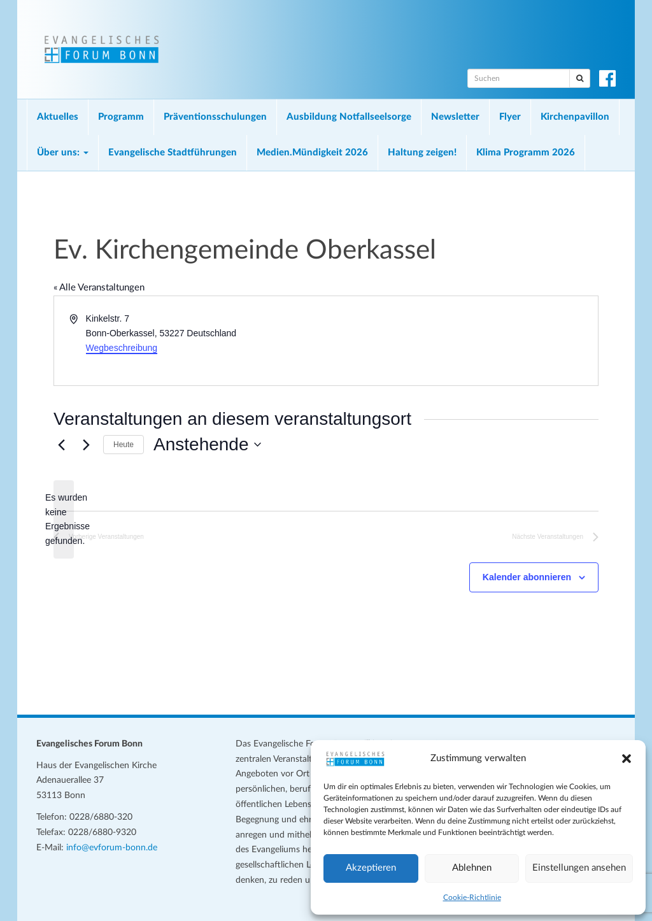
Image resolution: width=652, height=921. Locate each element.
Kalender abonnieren (527, 577)
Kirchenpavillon (575, 117)
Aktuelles (57, 117)
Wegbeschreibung (122, 348)
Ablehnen (472, 868)
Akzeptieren (371, 868)
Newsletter (455, 117)
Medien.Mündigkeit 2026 (312, 152)
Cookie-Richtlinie (472, 897)
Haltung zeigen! (422, 152)
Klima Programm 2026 (525, 152)
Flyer (510, 117)
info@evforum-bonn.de (111, 847)
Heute (123, 444)
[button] (626, 758)
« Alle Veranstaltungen (99, 287)
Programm (121, 117)
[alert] (63, 519)
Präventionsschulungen (215, 117)
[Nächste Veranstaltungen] (86, 444)
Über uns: (63, 152)
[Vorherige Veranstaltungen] (61, 444)
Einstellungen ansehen (579, 868)
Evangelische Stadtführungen (172, 152)
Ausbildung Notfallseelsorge (349, 117)
